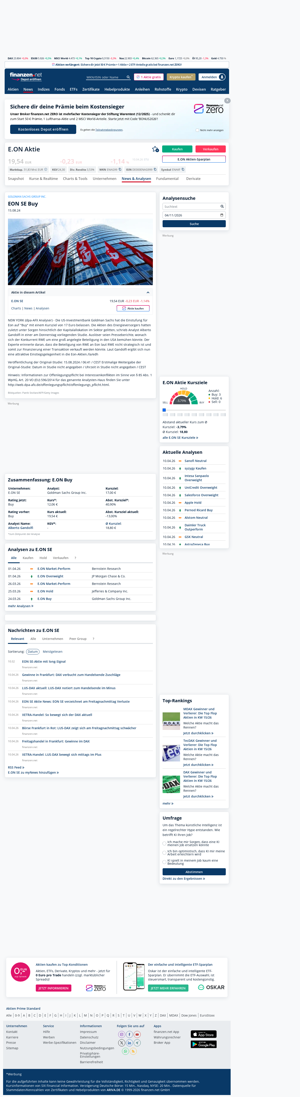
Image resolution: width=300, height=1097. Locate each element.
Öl (193, 58)
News (28, 90)
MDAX (173, 1017)
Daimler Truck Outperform (195, 529)
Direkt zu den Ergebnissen (184, 880)
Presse (11, 1045)
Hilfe (46, 1034)
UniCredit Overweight (201, 489)
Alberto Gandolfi (20, 530)
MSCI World (61, 58)
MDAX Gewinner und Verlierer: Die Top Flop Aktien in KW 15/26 (200, 715)
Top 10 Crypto (93, 58)
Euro (171, 58)
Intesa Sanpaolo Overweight (197, 480)
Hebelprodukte (117, 90)
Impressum (88, 1034)
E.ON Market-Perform (54, 570)
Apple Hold (193, 504)
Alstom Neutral (196, 519)
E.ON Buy (45, 600)
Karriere (12, 1039)
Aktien (13, 90)
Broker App (162, 1045)
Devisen (199, 90)
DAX (10, 58)
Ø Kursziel (113, 525)
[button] (149, 76)
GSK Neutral (194, 539)
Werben (49, 1039)
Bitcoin (146, 58)
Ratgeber (218, 90)
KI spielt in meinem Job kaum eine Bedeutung (192, 864)
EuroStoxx (207, 1017)
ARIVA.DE (113, 1092)
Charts (16, 310)
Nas (121, 58)
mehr (168, 805)
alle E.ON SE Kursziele (180, 439)
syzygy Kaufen (195, 470)
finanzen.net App (166, 1034)
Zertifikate (91, 90)
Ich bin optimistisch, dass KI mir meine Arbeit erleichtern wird (196, 855)
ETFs (74, 90)
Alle (9, 1017)
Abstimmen (194, 874)
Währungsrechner (167, 1039)
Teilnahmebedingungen (109, 129)
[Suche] (128, 77)
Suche (194, 225)
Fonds (60, 90)
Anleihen (142, 90)
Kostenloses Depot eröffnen (43, 129)
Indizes (44, 90)
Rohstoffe (163, 90)
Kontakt (11, 1034)
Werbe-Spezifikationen (59, 1045)
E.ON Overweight (50, 578)
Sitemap (12, 1050)
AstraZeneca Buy (197, 546)
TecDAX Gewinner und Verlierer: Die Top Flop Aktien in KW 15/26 (200, 746)
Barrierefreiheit (91, 1064)
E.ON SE (17, 303)
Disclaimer (88, 1045)
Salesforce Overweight (201, 497)
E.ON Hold (45, 593)
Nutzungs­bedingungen (97, 1050)
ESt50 (34, 58)
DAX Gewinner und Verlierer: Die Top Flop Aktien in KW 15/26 (200, 778)
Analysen (42, 310)
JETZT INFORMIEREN (53, 990)
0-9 (17, 1017)
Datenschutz (89, 1039)
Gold (214, 58)
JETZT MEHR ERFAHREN (168, 990)
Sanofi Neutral (196, 463)
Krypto (182, 90)
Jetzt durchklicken (198, 735)
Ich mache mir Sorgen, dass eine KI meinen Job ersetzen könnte (193, 845)
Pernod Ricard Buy (199, 512)
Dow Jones (189, 1017)
